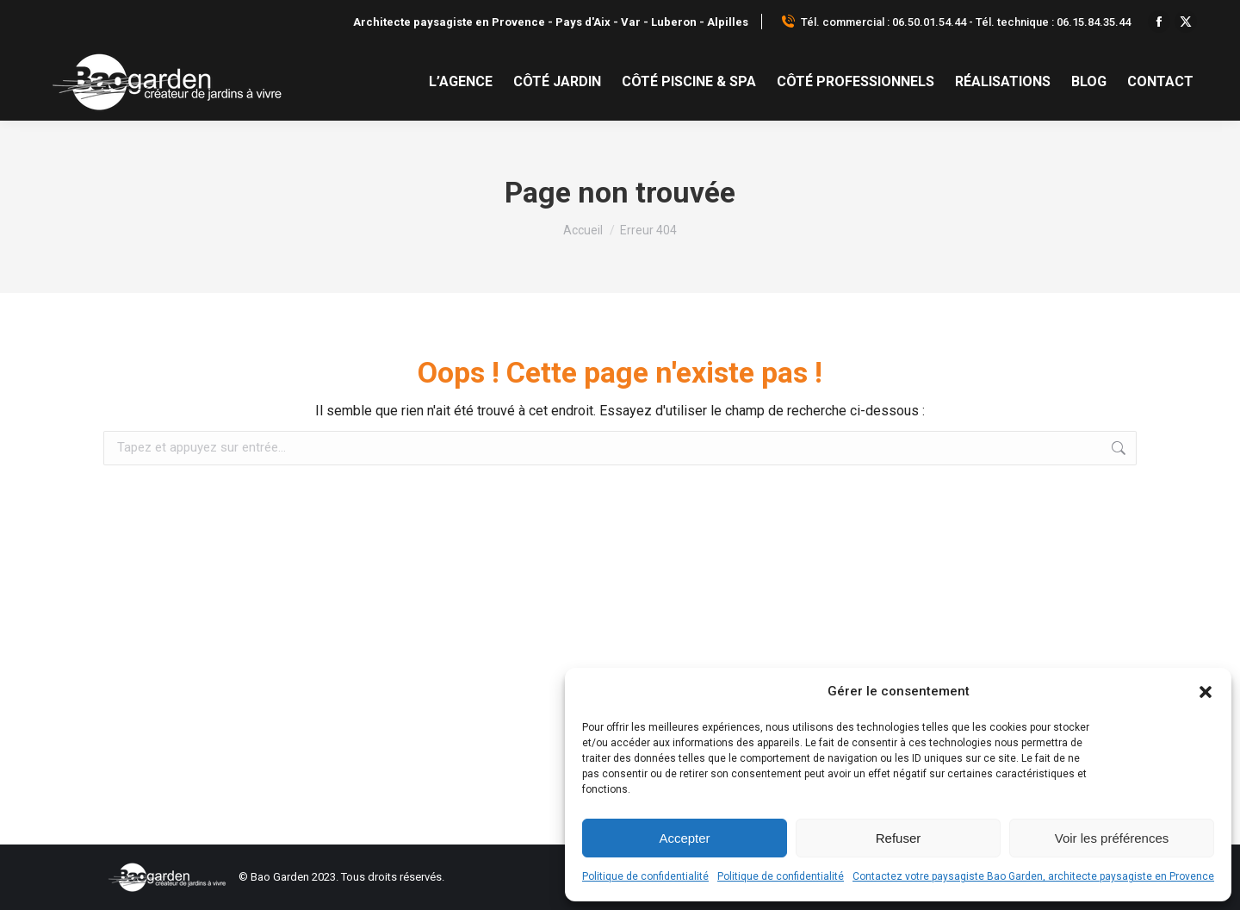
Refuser (898, 838)
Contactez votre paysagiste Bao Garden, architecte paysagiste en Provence (1033, 876)
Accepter (684, 838)
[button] (1205, 692)
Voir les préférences (1112, 838)
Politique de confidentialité (645, 876)
